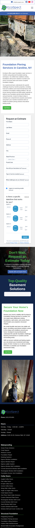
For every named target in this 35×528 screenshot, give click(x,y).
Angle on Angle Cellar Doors (9, 484)
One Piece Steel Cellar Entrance (10, 489)
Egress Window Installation (9, 453)
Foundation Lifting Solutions (9, 515)
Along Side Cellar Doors (8, 482)
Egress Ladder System (8, 458)
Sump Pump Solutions (7, 441)
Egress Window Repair (8, 455)
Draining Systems (6, 451)
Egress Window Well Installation (10, 460)
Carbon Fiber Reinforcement (9, 517)
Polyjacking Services (7, 510)
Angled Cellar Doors (7, 473)
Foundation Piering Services (9, 512)
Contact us (16, 337)
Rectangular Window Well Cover (10, 493)
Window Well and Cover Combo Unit (12, 502)
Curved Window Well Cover (9, 496)
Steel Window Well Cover (8, 498)
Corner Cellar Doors (7, 479)
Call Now (7, 108)
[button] (32, 8)
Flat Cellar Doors (6, 475)
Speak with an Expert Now (17, 271)
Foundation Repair (6, 448)
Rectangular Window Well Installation (12, 464)
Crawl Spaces (5, 444)
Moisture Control (6, 446)
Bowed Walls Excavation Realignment (12, 519)
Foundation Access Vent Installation (11, 467)
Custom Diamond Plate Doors (10, 491)
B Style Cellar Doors (7, 477)
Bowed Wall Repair (6, 522)
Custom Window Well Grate (9, 500)
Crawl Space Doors (7, 486)
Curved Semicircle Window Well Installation (14, 462)
